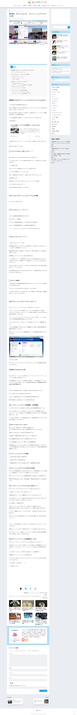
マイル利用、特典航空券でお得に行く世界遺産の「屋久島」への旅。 (60, 156)
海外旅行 (25, 5)
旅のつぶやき (54, 125)
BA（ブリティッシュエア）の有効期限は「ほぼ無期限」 (23, 84)
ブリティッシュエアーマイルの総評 (19, 87)
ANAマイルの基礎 (55, 87)
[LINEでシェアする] (35, 589)
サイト (10, 678)
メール (11, 673)
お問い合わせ (53, 5)
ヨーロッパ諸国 (55, 118)
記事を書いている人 (46, 5)
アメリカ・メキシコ (56, 92)
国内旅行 (30, 5)
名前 (10, 668)
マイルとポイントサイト (57, 116)
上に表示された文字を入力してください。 (17, 685)
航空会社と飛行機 (43, 592)
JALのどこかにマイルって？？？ (18, 77)
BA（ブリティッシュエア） (15, 596)
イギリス (54, 94)
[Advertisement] (28, 54)
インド (53, 96)
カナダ (53, 104)
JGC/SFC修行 (55, 89)
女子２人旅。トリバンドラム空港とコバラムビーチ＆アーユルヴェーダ (60, 162)
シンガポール (54, 106)
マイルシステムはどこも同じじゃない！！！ (21, 72)
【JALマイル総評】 (16, 79)
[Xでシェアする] (21, 589)
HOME (38, 710)
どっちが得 (35, 596)
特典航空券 (45, 597)
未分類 (53, 130)
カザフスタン (54, 101)
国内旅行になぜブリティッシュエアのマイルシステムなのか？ (23, 70)
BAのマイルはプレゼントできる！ (19, 86)
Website (27, 641)
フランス (54, 111)
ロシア (53, 120)
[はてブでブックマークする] (30, 589)
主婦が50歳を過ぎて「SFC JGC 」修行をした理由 (60, 151)
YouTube (23, 641)
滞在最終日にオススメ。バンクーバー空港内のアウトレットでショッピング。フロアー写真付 (60, 145)
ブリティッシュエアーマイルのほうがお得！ (20, 90)
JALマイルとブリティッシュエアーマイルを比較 (20, 74)
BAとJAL (24, 596)
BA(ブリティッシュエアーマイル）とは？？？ (20, 81)
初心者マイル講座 (36, 5)
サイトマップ (60, 5)
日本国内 (54, 127)
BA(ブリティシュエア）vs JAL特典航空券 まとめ (22, 93)
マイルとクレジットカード (34, 592)
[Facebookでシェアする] (26, 589)
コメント (11, 653)
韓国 (53, 135)
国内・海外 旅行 (55, 123)
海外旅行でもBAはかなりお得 (18, 83)
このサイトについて (17, 5)
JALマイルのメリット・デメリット (19, 76)
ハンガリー (54, 108)
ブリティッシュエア (42, 596)
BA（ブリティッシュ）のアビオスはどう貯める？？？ (22, 92)
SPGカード (29, 596)
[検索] (69, 27)
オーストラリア (55, 99)
